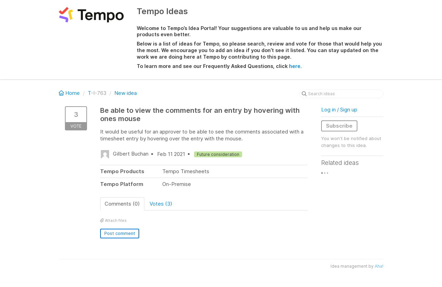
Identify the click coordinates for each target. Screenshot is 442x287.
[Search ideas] (341, 93)
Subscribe (339, 125)
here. (295, 66)
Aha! (379, 266)
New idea (125, 93)
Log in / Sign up (339, 109)
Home (70, 93)
